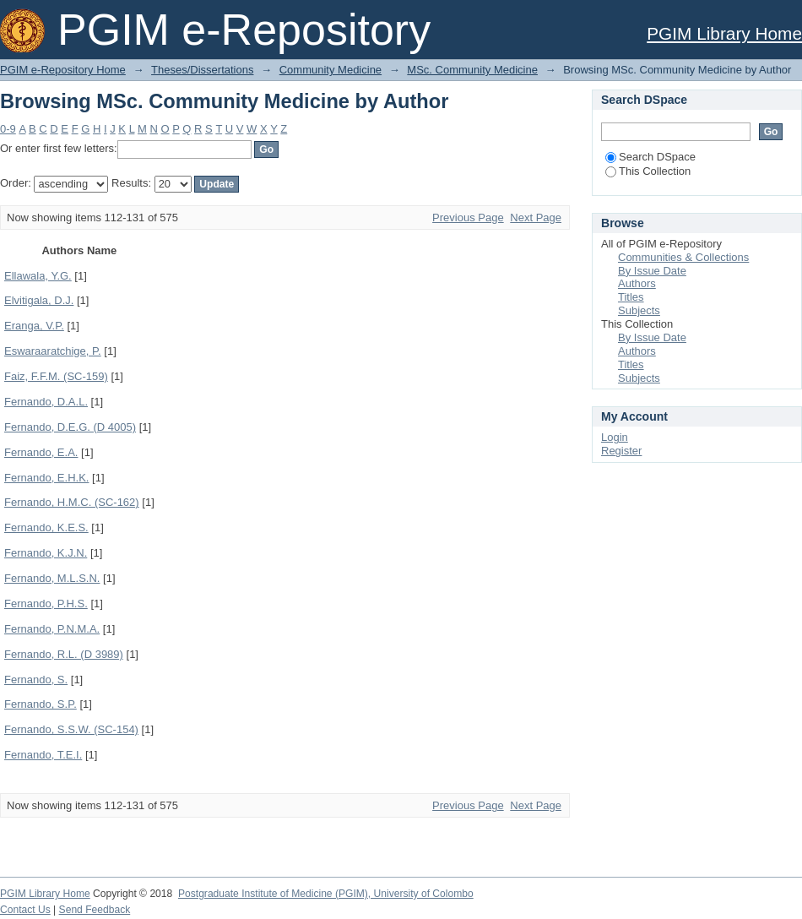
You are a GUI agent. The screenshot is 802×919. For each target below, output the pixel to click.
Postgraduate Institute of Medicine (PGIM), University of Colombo (326, 894)
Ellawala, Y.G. (38, 275)
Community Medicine (330, 69)
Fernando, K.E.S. (46, 527)
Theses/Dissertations (202, 69)
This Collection (648, 171)
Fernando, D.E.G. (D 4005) (70, 427)
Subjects (639, 310)
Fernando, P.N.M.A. (52, 629)
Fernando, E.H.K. (46, 477)
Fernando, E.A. (41, 452)
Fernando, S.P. (40, 704)
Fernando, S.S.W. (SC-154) (71, 729)
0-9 (8, 128)
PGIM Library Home (724, 33)
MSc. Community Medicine (472, 69)
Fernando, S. (36, 679)
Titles (631, 297)
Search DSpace (650, 156)
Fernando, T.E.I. (43, 754)
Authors (637, 283)
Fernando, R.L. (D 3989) (63, 654)
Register (621, 450)
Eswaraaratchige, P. (52, 351)
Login (614, 437)
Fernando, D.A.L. (46, 401)
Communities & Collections (683, 257)
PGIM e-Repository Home (63, 69)
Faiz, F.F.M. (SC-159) (56, 376)
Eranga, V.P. (34, 325)
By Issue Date (652, 270)
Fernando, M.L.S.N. (52, 578)
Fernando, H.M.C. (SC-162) (71, 502)
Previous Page (468, 217)
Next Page (535, 217)
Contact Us (25, 910)
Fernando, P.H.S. (46, 603)
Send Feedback (95, 910)
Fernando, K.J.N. (45, 553)
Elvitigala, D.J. (38, 300)
